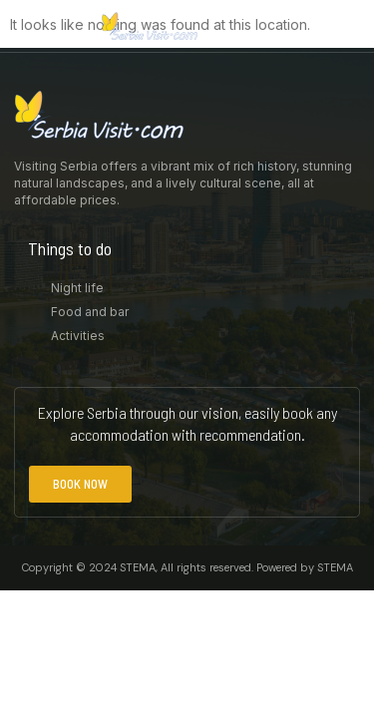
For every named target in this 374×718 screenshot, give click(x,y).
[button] (349, 26)
